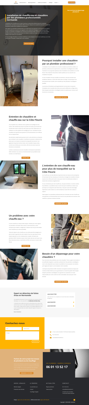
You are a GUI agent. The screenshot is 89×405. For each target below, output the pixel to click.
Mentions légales (17, 386)
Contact (31, 389)
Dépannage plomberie (31, 2)
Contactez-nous (28, 43)
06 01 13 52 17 (57, 367)
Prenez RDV (25, 157)
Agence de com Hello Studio (24, 399)
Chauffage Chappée (34, 391)
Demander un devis (61, 97)
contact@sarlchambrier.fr (67, 389)
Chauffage (50, 2)
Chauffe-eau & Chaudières (42, 2)
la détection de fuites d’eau (34, 300)
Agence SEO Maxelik (44, 399)
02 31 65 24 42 (71, 2)
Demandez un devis (26, 373)
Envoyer (35, 341)
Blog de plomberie (50, 386)
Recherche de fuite (23, 2)
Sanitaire (55, 2)
